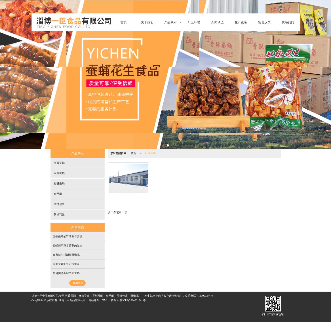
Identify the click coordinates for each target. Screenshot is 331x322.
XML (105, 300)
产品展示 (170, 22)
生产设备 (241, 22)
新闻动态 (217, 22)
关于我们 (147, 22)
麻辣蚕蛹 (59, 173)
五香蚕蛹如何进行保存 (66, 264)
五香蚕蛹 (59, 162)
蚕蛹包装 (59, 204)
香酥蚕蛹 (59, 183)
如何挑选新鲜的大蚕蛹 (66, 273)
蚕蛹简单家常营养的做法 (67, 245)
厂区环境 (194, 22)
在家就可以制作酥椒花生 (67, 254)
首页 (123, 22)
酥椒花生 (59, 214)
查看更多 (78, 283)
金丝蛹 (58, 193)
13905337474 (205, 295)
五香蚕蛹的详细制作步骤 (67, 236)
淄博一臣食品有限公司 (72, 300)
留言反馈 (264, 22)
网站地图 (94, 300)
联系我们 (288, 22)
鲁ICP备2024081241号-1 (134, 300)
